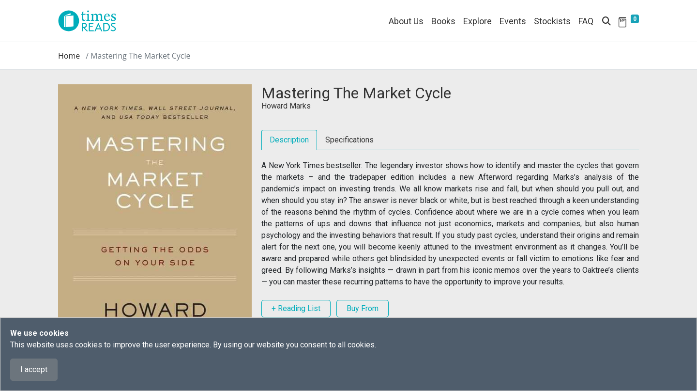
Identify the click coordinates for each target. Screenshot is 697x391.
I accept (33, 369)
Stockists (552, 21)
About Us (406, 21)
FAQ (585, 21)
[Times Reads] (91, 21)
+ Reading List (296, 308)
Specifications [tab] (349, 139)
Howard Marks (286, 105)
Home (69, 55)
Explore (477, 21)
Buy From (363, 308)
